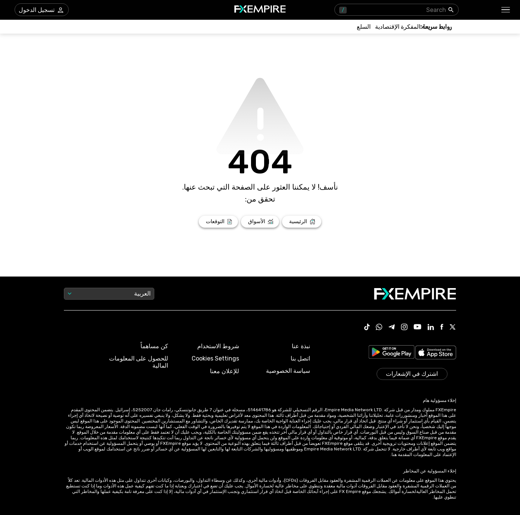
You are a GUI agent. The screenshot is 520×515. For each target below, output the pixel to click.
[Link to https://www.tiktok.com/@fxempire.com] (367, 328)
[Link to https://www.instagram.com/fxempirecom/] (404, 328)
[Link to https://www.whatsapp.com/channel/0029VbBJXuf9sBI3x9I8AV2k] (379, 328)
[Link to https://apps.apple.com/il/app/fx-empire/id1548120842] (435, 353)
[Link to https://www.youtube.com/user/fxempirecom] (417, 327)
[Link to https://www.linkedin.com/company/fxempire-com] (430, 328)
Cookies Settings (215, 358)
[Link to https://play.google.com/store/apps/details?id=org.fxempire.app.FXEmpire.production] (391, 353)
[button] (506, 10)
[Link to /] (301, 222)
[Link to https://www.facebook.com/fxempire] (441, 327)
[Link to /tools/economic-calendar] (397, 26)
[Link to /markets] (260, 222)
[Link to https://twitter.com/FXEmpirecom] (452, 327)
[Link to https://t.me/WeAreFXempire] (392, 327)
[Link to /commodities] (364, 26)
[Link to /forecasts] (218, 222)
